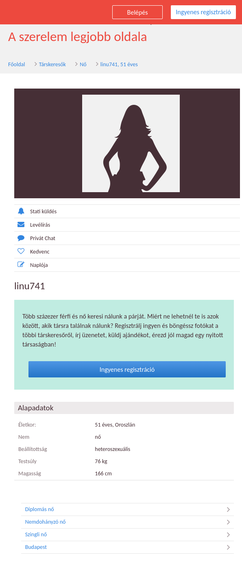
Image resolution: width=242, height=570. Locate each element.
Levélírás (32, 224)
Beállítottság (32, 449)
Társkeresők (52, 64)
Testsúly (27, 461)
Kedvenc (32, 251)
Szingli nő (129, 535)
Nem (23, 436)
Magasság (29, 473)
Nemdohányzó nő (129, 522)
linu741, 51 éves (119, 64)
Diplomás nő (129, 509)
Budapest (129, 547)
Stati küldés (35, 211)
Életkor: (27, 424)
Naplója (31, 264)
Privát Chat (34, 238)
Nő (83, 64)
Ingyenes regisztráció (203, 12)
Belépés (137, 12)
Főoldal (16, 64)
